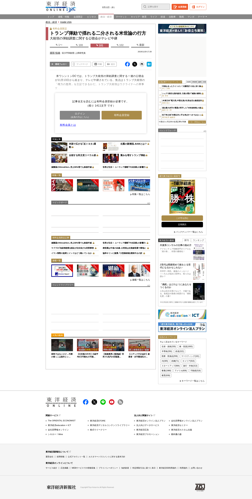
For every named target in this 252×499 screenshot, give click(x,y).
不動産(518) (195, 371)
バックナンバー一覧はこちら (189, 232)
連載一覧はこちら (141, 279)
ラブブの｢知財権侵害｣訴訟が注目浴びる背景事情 (72, 248)
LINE (103, 402)
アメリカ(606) (181, 371)
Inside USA (66, 22)
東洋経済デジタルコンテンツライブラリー (110, 425)
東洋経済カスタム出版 (181, 430)
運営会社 (49, 457)
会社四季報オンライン (58, 430)
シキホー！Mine (55, 434)
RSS (120, 402)
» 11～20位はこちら (197, 122)
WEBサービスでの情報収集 (83, 468)
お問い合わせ (196, 468)
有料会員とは (68, 125)
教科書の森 (176, 434)
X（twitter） (94, 402)
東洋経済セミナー (179, 425)
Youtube (111, 402)
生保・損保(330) (169, 346)
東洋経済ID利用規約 (167, 468)
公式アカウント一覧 (76, 457)
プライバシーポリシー (108, 468)
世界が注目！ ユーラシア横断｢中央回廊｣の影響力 (124, 167)
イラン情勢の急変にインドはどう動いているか (71, 253)
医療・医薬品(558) (170, 356)
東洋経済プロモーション (147, 434)
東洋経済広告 (142, 430)
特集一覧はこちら (141, 194)
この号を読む (182, 218)
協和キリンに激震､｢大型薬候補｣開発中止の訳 (122, 253)
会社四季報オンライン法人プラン (187, 421)
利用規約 (183, 468)
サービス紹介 (51, 468)
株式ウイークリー (98, 430)
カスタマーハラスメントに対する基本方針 (107, 457)
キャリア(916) (188, 361)
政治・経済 (51, 22)
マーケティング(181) (190, 356)
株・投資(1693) (186, 346)
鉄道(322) (180, 351)
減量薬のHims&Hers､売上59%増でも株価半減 (71, 167)
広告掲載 (64, 468)
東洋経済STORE (98, 421)
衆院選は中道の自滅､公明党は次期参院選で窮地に (124, 248)
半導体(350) (167, 351)
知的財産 (125, 468)
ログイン (200, 7)
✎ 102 (120, 45)
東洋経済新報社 (61, 487)
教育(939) (166, 375)
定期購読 (182, 224)
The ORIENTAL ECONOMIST (62, 420)
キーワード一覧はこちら (193, 381)
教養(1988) (166, 371)
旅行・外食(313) (190, 366)
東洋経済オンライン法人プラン (151, 421)
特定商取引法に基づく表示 (144, 468)
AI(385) (165, 361)
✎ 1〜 (59, 45)
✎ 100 (79, 45)
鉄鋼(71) (175, 361)
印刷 (100, 64)
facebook (85, 402)
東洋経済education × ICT (59, 425)
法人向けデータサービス (147, 425)
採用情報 (60, 457)
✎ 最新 (140, 45)
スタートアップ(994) (171, 366)
